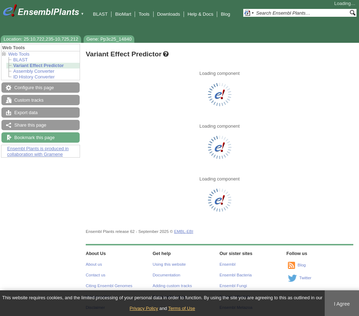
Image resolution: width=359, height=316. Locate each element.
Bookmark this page (34, 137)
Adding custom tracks (172, 286)
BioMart (123, 14)
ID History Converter (34, 77)
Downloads (168, 14)
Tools (144, 14)
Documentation (166, 275)
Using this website (169, 264)
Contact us (95, 275)
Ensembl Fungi (233, 286)
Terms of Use (181, 308)
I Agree (342, 304)
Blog (225, 14)
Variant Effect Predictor (38, 65)
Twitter (305, 278)
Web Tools (18, 54)
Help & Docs (200, 14)
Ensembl (228, 264)
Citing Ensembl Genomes (109, 286)
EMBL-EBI (183, 231)
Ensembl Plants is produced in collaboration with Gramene (38, 151)
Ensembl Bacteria (236, 275)
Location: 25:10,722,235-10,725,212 (41, 39)
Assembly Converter (33, 71)
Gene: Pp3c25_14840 (109, 39)
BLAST (100, 14)
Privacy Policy (144, 308)
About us (94, 264)
